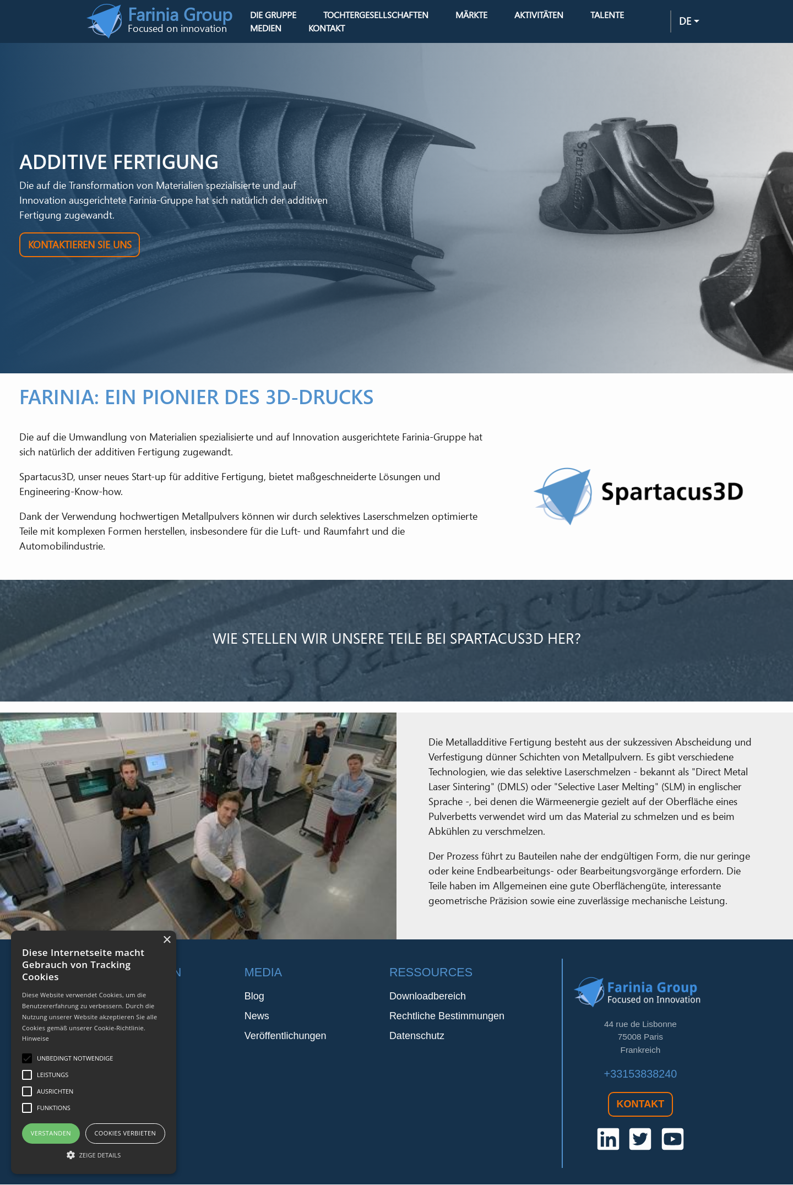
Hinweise (35, 1038)
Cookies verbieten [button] (125, 1133)
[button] (93, 1154)
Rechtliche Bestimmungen (446, 1017)
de (685, 21)
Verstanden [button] (51, 1133)
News (257, 1017)
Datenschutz (416, 1036)
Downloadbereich (427, 997)
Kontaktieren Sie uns (80, 245)
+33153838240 (640, 1074)
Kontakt (327, 29)
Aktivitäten (539, 15)
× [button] (166, 940)
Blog (254, 997)
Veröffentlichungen (286, 1036)
